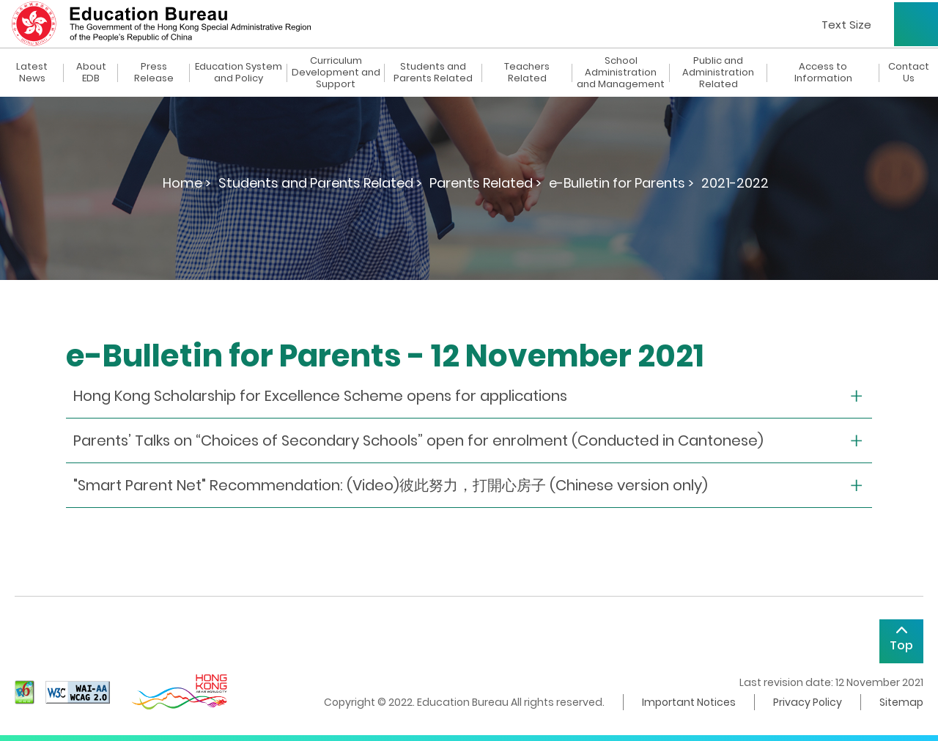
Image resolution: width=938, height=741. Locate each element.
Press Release (154, 72)
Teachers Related (527, 72)
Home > (187, 183)
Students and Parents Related (433, 72)
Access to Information (823, 72)
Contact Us (908, 72)
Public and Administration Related (718, 72)
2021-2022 (735, 183)
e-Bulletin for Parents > (621, 183)
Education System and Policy (238, 72)
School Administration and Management (621, 72)
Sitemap (901, 702)
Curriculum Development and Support (336, 72)
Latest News (32, 72)
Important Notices (689, 702)
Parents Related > (485, 183)
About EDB (91, 72)
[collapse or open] (469, 396)
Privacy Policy (807, 702)
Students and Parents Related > (320, 183)
